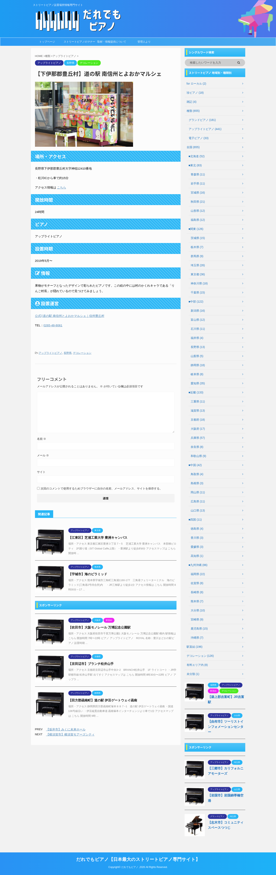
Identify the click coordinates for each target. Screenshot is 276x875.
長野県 (68, 352)
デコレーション (82, 352)
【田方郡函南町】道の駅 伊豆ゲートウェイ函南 (102, 700)
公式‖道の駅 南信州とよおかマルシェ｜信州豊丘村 (69, 316)
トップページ (47, 41)
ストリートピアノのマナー (79, 41)
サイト (41, 472)
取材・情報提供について (111, 41)
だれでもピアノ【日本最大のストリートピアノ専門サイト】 (138, 859)
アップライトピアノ (50, 352)
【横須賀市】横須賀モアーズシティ (70, 734)
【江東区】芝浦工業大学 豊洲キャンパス (97, 537)
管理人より (144, 41)
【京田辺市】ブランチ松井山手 (91, 663)
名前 (41, 438)
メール (43, 455)
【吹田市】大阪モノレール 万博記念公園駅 (99, 627)
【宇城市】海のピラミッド (87, 574)
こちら (61, 187)
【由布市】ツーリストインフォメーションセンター (225, 727)
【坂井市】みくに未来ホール (66, 729)
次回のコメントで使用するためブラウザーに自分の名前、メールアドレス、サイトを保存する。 (101, 488)
